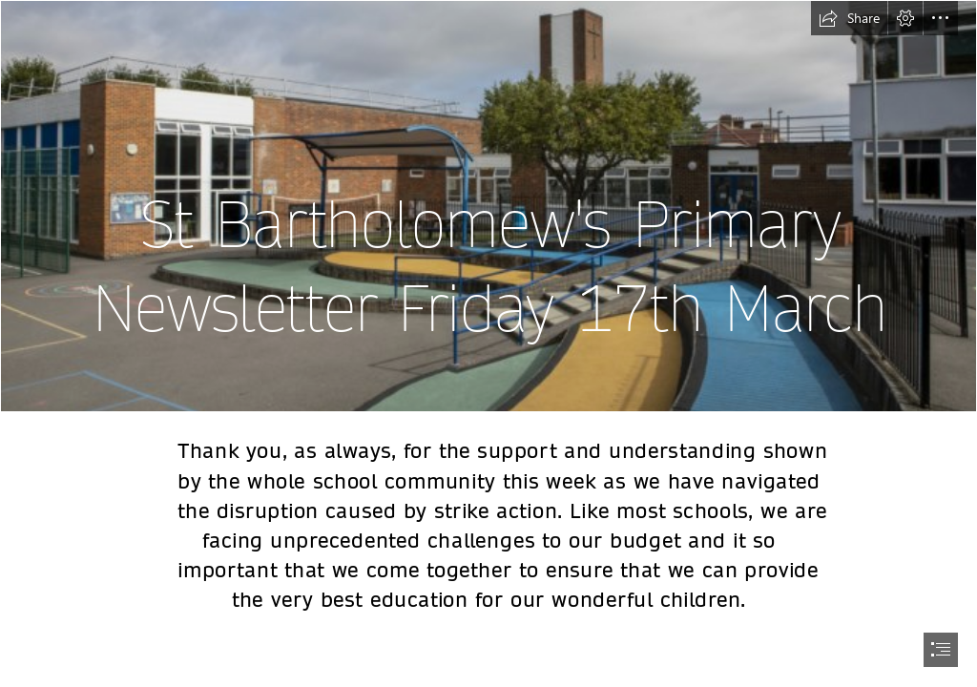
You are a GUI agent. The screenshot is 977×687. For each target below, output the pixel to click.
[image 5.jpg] (488, 206)
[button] (849, 18)
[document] (488, 343)
